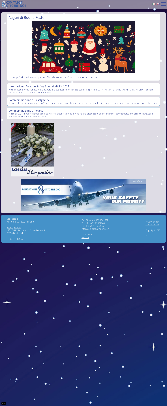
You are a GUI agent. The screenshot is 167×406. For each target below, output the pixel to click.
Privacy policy (152, 221)
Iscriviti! (85, 237)
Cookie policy (152, 224)
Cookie (3, 403)
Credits (148, 235)
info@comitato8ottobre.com (96, 228)
